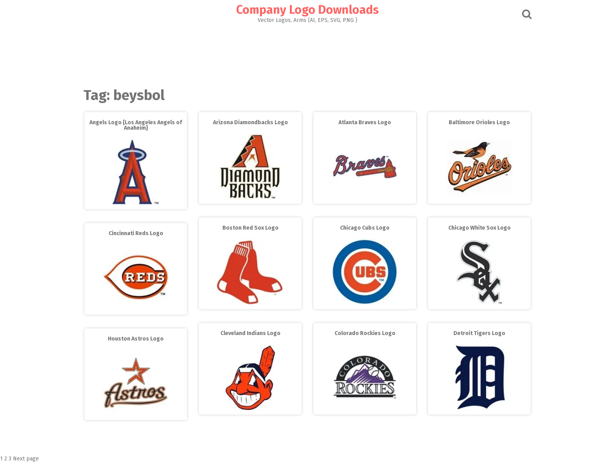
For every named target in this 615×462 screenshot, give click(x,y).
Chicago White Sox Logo (479, 228)
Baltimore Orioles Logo (479, 122)
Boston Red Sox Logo (250, 228)
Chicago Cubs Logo (364, 228)
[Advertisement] (307, 53)
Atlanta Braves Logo (364, 122)
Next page (26, 458)
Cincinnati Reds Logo (136, 233)
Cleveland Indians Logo (250, 333)
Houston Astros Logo (136, 338)
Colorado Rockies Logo (365, 333)
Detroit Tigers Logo (479, 333)
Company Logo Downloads (307, 10)
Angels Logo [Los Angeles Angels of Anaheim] (135, 125)
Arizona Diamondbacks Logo (250, 122)
